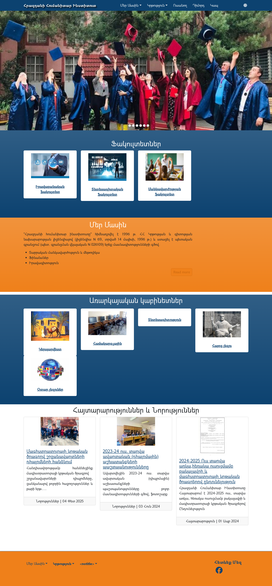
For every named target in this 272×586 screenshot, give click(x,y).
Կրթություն (156, 5)
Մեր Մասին (129, 5)
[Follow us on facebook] (219, 571)
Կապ (214, 5)
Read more (181, 272)
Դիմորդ (199, 5)
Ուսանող (180, 5)
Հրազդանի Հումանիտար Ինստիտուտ (60, 5)
